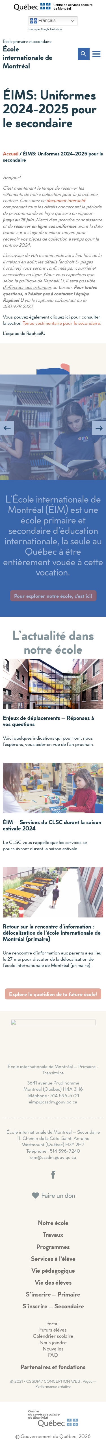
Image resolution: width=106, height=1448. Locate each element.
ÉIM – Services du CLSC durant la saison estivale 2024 (52, 825)
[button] (96, 54)
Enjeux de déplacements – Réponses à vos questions (48, 721)
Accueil (10, 153)
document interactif (65, 200)
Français (43, 21)
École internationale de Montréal (27, 57)
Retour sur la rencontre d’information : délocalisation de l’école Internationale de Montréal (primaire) (52, 932)
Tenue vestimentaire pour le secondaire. (62, 323)
